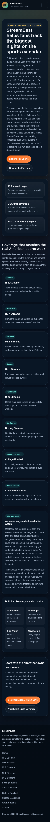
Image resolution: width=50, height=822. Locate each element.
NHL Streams (8, 773)
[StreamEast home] (15, 5)
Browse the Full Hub (19, 168)
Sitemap (6, 807)
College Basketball (11, 798)
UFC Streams (8, 778)
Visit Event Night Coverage (21, 709)
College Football (10, 793)
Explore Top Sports (19, 159)
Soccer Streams (9, 787)
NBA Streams (8, 762)
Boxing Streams (9, 783)
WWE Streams (9, 803)
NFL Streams (8, 758)
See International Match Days (23, 700)
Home (5, 753)
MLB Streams (8, 767)
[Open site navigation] (44, 5)
